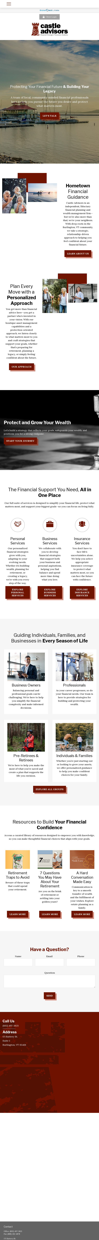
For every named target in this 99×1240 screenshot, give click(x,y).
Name (18, 956)
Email (49, 956)
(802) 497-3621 (16, 1231)
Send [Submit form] (49, 995)
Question (49, 972)
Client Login (49, 17)
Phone (80, 956)
